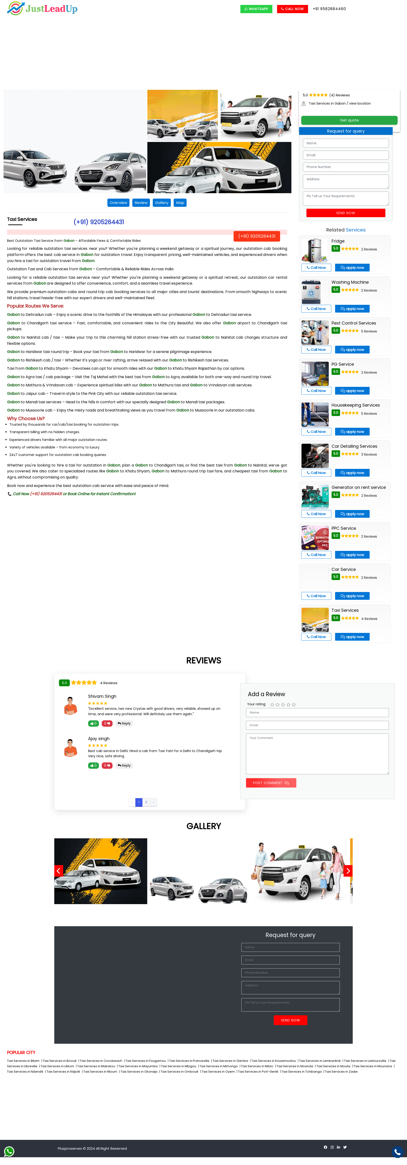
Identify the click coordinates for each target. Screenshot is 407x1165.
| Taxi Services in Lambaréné (319, 1061)
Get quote (349, 120)
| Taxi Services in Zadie (341, 1071)
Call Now (292, 9)
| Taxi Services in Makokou (96, 1066)
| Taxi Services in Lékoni (57, 1066)
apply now (352, 267)
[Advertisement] (203, 54)
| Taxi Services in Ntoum (100, 1071)
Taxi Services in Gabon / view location (336, 103)
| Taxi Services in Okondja (138, 1071)
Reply (124, 723)
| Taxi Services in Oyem (217, 1071)
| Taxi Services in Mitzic (257, 1066)
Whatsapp (256, 9)
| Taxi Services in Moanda (294, 1066)
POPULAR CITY (21, 1052)
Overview (118, 202)
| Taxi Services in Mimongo (218, 1066)
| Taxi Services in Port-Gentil (258, 1071)
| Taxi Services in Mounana (372, 1066)
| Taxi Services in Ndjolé (63, 1071)
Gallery (161, 202)
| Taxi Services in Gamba (230, 1061)
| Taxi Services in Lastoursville (365, 1061)
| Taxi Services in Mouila (333, 1066)
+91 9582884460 (329, 9)
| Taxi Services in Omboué (179, 1071)
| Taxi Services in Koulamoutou (273, 1061)
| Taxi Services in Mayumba (137, 1066)
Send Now (345, 213)
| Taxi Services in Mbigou (178, 1066)
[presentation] (60, 871)
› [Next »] (153, 802)
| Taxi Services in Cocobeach (100, 1061)
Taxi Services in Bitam (23, 1061)
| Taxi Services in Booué (59, 1061)
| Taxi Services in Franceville (189, 1061)
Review (141, 202)
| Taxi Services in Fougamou (145, 1061)
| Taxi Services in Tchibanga (301, 1071)
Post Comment (271, 783)
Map (180, 202)
